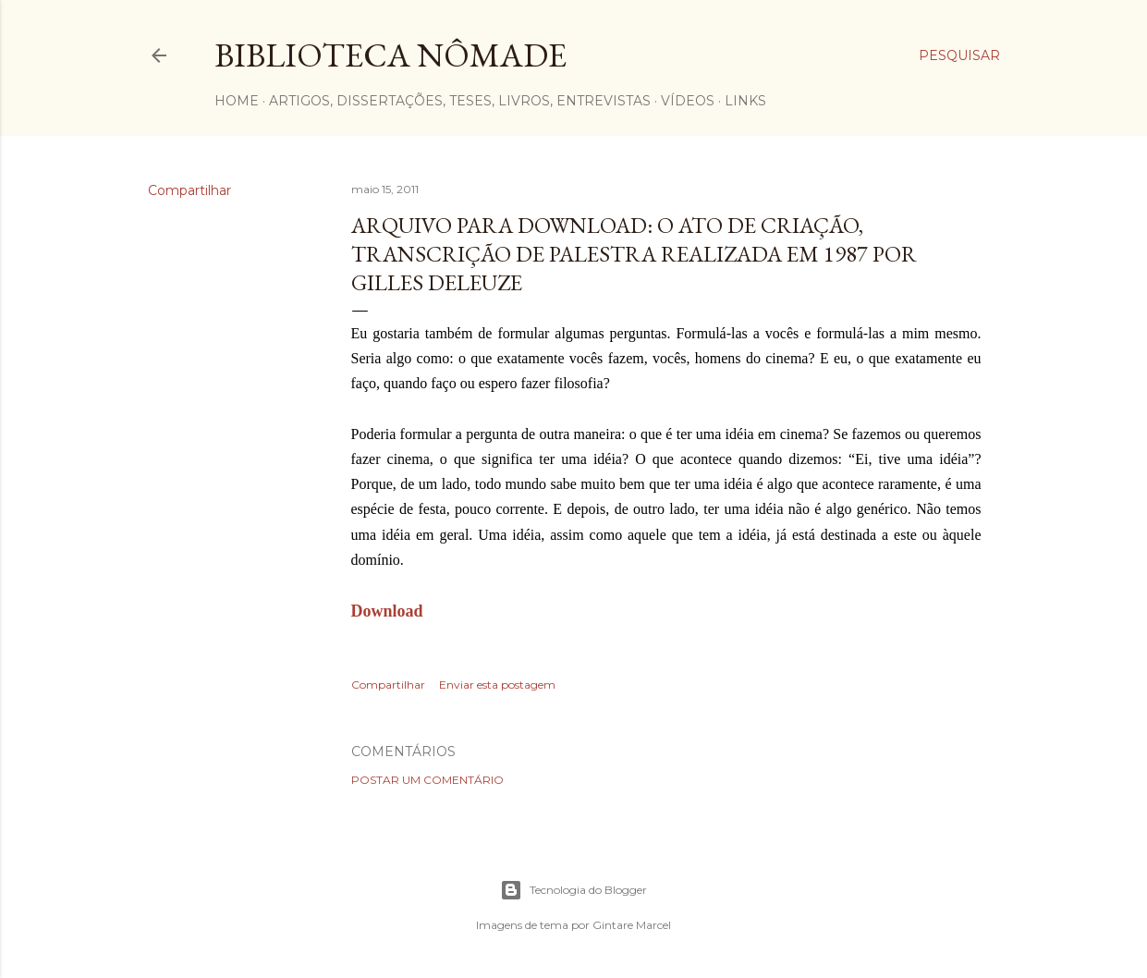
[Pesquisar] (959, 55)
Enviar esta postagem (497, 684)
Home (236, 100)
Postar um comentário (427, 780)
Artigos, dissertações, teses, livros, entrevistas (460, 100)
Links (745, 100)
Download (387, 611)
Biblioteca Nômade (390, 55)
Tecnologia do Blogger (573, 890)
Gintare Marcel (631, 925)
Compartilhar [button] (189, 190)
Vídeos (687, 100)
